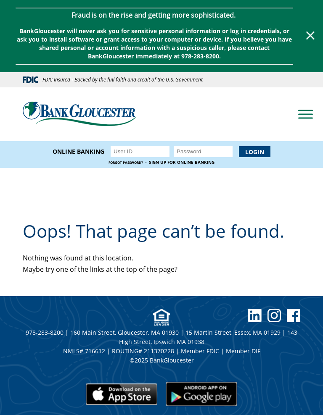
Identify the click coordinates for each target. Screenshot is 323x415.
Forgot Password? (126, 162)
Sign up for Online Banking (181, 162)
